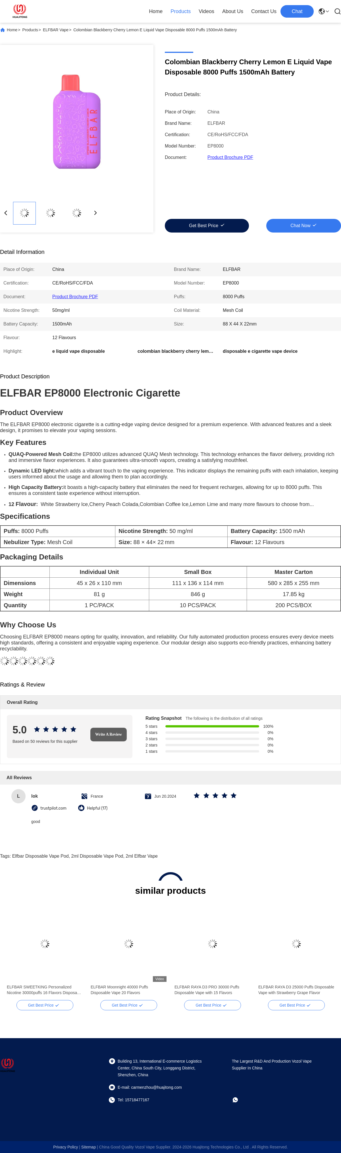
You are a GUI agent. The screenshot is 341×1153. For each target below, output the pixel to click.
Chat (297, 11)
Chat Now (300, 225)
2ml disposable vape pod (97, 856)
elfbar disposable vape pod (40, 856)
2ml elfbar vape (142, 856)
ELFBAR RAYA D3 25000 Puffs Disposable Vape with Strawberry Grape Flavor (296, 990)
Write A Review (108, 734)
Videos (206, 11)
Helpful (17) (97, 808)
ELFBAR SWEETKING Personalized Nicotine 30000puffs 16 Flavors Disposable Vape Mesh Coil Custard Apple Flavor (44, 990)
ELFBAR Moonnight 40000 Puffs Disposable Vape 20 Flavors (119, 990)
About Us (232, 11)
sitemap (88, 1147)
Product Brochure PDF (230, 157)
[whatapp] (239, 1099)
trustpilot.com (53, 808)
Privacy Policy (65, 1147)
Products (180, 11)
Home (156, 11)
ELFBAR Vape (55, 30)
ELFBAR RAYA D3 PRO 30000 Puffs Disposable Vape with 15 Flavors (206, 990)
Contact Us (263, 11)
